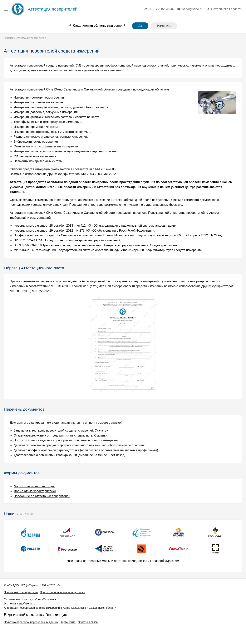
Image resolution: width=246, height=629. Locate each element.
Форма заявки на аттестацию (34, 486)
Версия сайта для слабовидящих (35, 615)
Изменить (164, 25)
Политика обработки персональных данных (31, 622)
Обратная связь (88, 622)
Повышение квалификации (21, 592)
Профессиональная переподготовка (62, 592)
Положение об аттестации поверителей (42, 496)
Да (140, 25)
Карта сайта (68, 622)
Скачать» (101, 430)
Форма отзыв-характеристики (35, 491)
